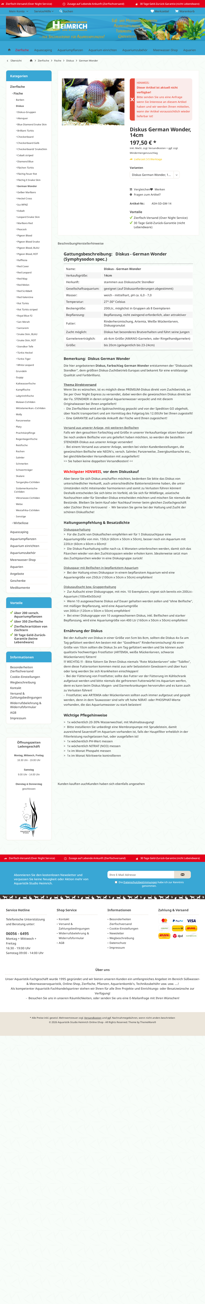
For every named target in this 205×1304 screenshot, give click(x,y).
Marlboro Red (25, 223)
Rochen (20, 451)
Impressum (18, 718)
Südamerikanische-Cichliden (26, 490)
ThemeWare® (148, 1022)
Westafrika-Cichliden (27, 510)
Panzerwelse (22, 420)
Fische (18, 93)
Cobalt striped (25, 155)
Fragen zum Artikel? (145, 194)
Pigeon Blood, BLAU (28, 247)
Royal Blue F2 (24, 315)
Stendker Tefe (25, 346)
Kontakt (15, 688)
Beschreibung (67, 243)
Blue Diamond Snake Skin (32, 124)
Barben (19, 99)
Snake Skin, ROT (26, 340)
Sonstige (20, 516)
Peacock (22, 229)
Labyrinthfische (24, 396)
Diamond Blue (25, 161)
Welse (19, 504)
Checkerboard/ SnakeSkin (32, 149)
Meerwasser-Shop (23, 560)
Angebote (17, 574)
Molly (18, 414)
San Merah (23, 322)
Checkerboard (25, 136)
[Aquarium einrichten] (103, 50)
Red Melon (23, 285)
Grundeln (21, 371)
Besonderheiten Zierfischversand (21, 669)
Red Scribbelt (24, 291)
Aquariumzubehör (23, 553)
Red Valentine (25, 297)
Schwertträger (24, 470)
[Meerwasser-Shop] (165, 50)
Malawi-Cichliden (25, 402)
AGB (13, 712)
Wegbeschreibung (23, 682)
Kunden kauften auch (73, 784)
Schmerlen (21, 463)
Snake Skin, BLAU (27, 334)
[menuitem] (185, 11)
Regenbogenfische (26, 439)
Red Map (22, 278)
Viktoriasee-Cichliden (27, 498)
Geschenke (18, 581)
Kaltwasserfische (25, 383)
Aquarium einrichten (24, 546)
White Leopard (25, 365)
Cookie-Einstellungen (25, 677)
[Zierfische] (22, 50)
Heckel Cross (24, 198)
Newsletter (116, 933)
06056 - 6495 (17, 933)
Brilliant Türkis (25, 130)
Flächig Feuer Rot (27, 173)
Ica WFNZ (22, 204)
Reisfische (21, 445)
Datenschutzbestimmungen (140, 882)
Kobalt (21, 210)
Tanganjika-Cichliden (27, 482)
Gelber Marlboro (26, 192)
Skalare (19, 476)
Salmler (19, 457)
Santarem (23, 328)
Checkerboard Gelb (28, 143)
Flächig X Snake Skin (29, 180)
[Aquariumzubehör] (135, 50)
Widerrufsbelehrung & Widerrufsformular (25, 705)
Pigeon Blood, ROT (27, 254)
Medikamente (20, 588)
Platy (18, 426)
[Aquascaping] (43, 50)
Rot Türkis (23, 303)
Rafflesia (22, 260)
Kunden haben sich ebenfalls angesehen (116, 784)
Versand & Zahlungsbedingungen (26, 695)
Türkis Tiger (24, 359)
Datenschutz (117, 943)
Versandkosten (93, 1017)
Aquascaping (19, 532)
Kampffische (22, 389)
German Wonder (27, 186)
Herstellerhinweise (90, 243)
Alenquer (22, 118)
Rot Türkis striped (27, 309)
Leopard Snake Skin (28, 217)
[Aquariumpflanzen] (70, 50)
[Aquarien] (190, 50)
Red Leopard (24, 272)
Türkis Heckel (25, 352)
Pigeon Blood (24, 235)
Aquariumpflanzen (23, 539)
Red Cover (23, 266)
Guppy (19, 377)
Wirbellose (20, 523)
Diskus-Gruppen (26, 112)
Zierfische (17, 87)
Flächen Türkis (25, 167)
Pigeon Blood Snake (28, 241)
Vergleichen (140, 189)
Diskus (19, 106)
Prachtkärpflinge (25, 433)
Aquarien (16, 567)
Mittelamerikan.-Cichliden (30, 408)
